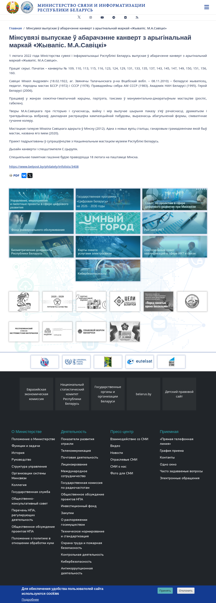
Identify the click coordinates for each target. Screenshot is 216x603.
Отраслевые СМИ (123, 459)
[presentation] (15, 395)
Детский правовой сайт (179, 394)
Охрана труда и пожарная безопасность (81, 545)
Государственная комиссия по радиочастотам (82, 485)
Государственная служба (31, 492)
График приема (172, 451)
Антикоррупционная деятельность (77, 570)
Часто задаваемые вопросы (181, 471)
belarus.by (143, 394)
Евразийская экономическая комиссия (36, 394)
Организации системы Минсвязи (29, 475)
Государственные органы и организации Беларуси (107, 394)
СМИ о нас (118, 466)
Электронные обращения (180, 478)
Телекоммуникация (76, 451)
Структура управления (29, 466)
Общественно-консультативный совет (30, 501)
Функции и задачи (26, 446)
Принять (165, 590)
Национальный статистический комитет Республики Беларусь (72, 394)
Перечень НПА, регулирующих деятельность (23, 515)
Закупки (67, 513)
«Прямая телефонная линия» (176, 441)
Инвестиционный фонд (79, 506)
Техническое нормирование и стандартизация (82, 533)
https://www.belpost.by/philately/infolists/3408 (44, 166)
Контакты (167, 457)
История (18, 453)
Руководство (21, 459)
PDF (16, 175)
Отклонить (186, 590)
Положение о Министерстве (33, 439)
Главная (15, 28)
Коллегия (19, 485)
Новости (116, 453)
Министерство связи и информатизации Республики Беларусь (91, 8)
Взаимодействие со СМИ (129, 439)
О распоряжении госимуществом (74, 522)
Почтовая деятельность (79, 457)
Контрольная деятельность (82, 555)
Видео (115, 446)
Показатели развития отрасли (77, 441)
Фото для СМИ (121, 473)
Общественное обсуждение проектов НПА (33, 529)
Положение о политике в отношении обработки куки (33, 540)
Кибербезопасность (76, 561)
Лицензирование (74, 464)
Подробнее (30, 599)
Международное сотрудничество (74, 473)
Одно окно (168, 464)
